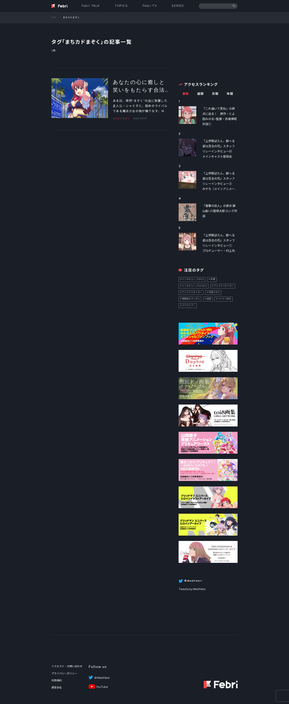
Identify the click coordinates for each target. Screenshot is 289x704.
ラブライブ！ (188, 305)
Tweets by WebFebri (192, 589)
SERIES (178, 6)
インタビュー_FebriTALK (194, 285)
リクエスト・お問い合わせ (66, 666)
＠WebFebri (102, 678)
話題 (209, 298)
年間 (230, 94)
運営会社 (56, 687)
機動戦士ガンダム (191, 298)
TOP (53, 17)
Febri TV (150, 6)
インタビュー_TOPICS (193, 279)
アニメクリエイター (224, 285)
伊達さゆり (214, 292)
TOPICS (121, 6)
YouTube (102, 687)
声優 (213, 279)
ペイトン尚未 (224, 298)
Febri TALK (90, 6)
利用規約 (56, 680)
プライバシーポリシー (64, 673)
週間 (200, 94)
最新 (185, 94)
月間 (215, 94)
